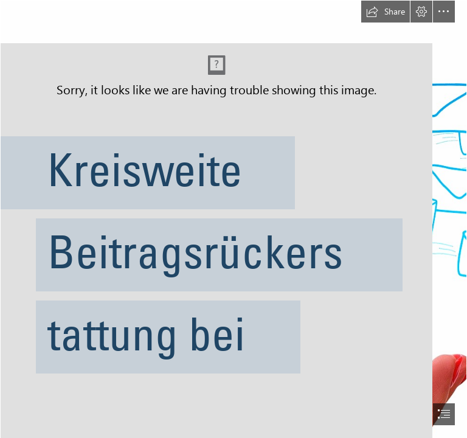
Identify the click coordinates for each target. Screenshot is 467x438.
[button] (385, 12)
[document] (233, 219)
